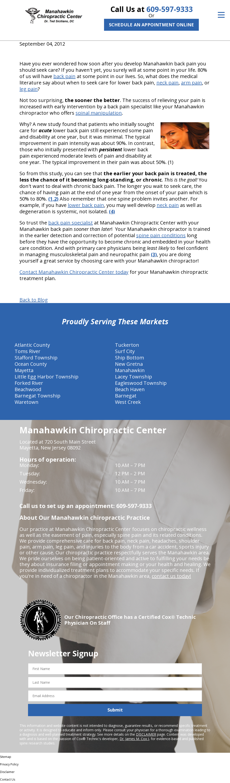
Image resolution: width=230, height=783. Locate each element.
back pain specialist (70, 222)
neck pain (167, 82)
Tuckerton (127, 345)
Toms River (27, 351)
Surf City (125, 351)
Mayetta (24, 370)
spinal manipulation (99, 113)
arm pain (191, 82)
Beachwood (28, 389)
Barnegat (125, 395)
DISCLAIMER (146, 734)
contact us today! (171, 576)
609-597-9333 (169, 9)
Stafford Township (36, 357)
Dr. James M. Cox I (134, 738)
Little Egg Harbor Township (46, 376)
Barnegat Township (37, 395)
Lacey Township (133, 376)
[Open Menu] (221, 15)
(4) (112, 211)
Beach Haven (130, 389)
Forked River (29, 383)
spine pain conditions (161, 235)
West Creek (128, 402)
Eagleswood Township (141, 383)
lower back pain (86, 205)
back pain (64, 76)
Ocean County (31, 364)
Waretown (26, 402)
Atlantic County (32, 345)
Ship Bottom (129, 357)
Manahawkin (130, 370)
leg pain (28, 89)
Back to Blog (33, 300)
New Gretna (129, 364)
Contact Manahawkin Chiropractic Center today (73, 272)
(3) (154, 254)
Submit (115, 710)
